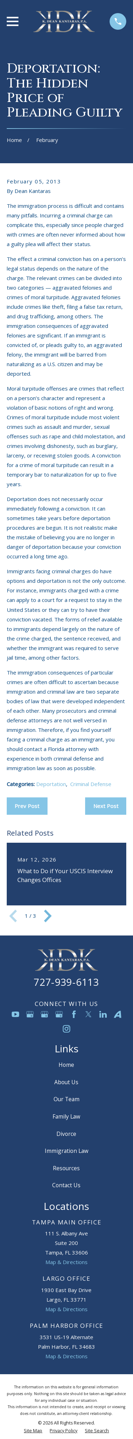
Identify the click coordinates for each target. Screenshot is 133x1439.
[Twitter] (88, 1014)
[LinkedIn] (103, 1014)
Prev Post (27, 805)
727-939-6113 (66, 982)
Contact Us (66, 1185)
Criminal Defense (90, 783)
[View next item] (47, 916)
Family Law (66, 1116)
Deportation (51, 783)
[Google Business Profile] (30, 1014)
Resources (66, 1168)
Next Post (105, 805)
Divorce (66, 1134)
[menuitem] (33, 1431)
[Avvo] (117, 1014)
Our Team (66, 1099)
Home (66, 1065)
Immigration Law (66, 1151)
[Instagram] (66, 1029)
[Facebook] (74, 1014)
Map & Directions (66, 1261)
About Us (66, 1082)
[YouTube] (15, 1014)
